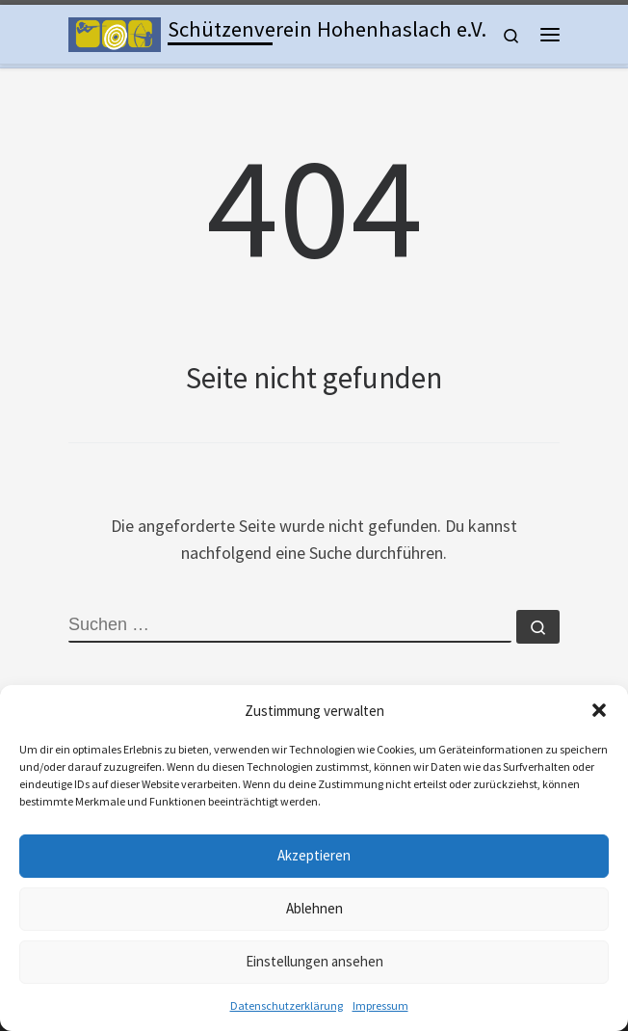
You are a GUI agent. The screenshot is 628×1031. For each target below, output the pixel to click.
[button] (599, 710)
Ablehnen (314, 908)
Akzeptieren (314, 855)
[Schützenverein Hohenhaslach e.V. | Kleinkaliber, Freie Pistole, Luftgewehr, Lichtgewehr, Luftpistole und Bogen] (114, 31)
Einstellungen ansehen (314, 961)
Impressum (380, 1005)
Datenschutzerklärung (286, 1005)
